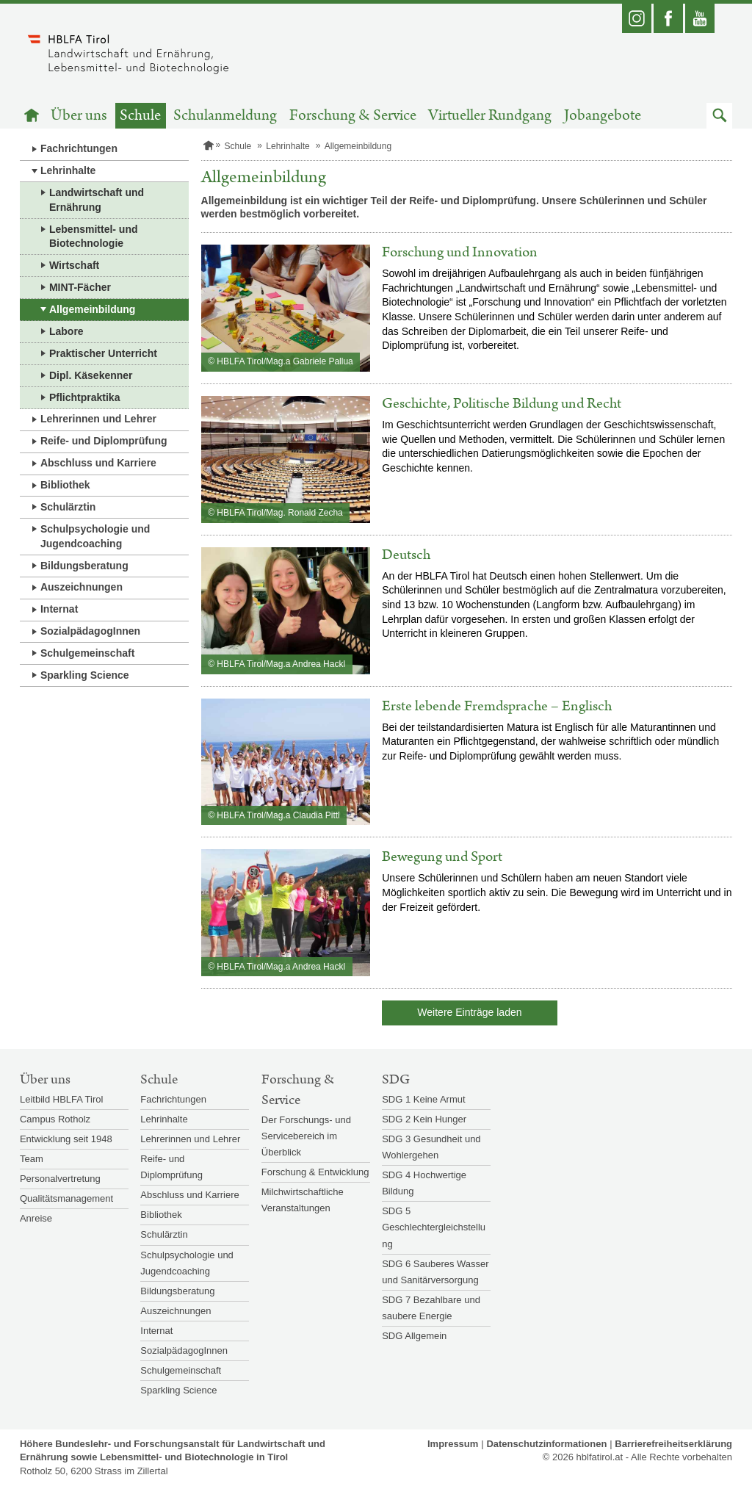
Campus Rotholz (55, 1119)
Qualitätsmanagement (66, 1198)
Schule (140, 115)
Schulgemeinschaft (87, 653)
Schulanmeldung (225, 115)
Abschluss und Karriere (98, 463)
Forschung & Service (352, 115)
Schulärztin (67, 507)
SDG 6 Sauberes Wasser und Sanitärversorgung (435, 1271)
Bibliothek (65, 485)
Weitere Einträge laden (469, 1012)
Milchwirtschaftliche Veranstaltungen (302, 1199)
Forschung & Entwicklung (315, 1171)
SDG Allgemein (414, 1335)
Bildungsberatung (84, 565)
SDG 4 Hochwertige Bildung (424, 1183)
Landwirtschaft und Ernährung (96, 200)
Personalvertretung (60, 1178)
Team (31, 1158)
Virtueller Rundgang (490, 115)
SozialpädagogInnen (90, 631)
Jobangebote (602, 115)
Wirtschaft (74, 265)
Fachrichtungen (79, 148)
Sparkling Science (84, 675)
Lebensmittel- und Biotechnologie (93, 236)
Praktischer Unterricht (103, 353)
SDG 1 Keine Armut (423, 1099)
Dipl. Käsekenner (91, 375)
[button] (719, 116)
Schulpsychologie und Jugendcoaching (95, 536)
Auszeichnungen (81, 587)
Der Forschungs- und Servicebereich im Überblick (306, 1136)
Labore (66, 331)
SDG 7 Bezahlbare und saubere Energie (431, 1307)
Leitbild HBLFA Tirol (61, 1099)
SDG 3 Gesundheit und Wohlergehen (431, 1147)
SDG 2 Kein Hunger (424, 1119)
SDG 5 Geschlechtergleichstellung (433, 1227)
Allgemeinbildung (92, 309)
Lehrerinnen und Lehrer (98, 419)
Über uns (79, 115)
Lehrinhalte (67, 170)
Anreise (36, 1218)
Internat (59, 609)
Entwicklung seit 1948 (66, 1138)
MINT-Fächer (80, 287)
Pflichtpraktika (84, 397)
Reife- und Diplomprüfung (103, 441)
